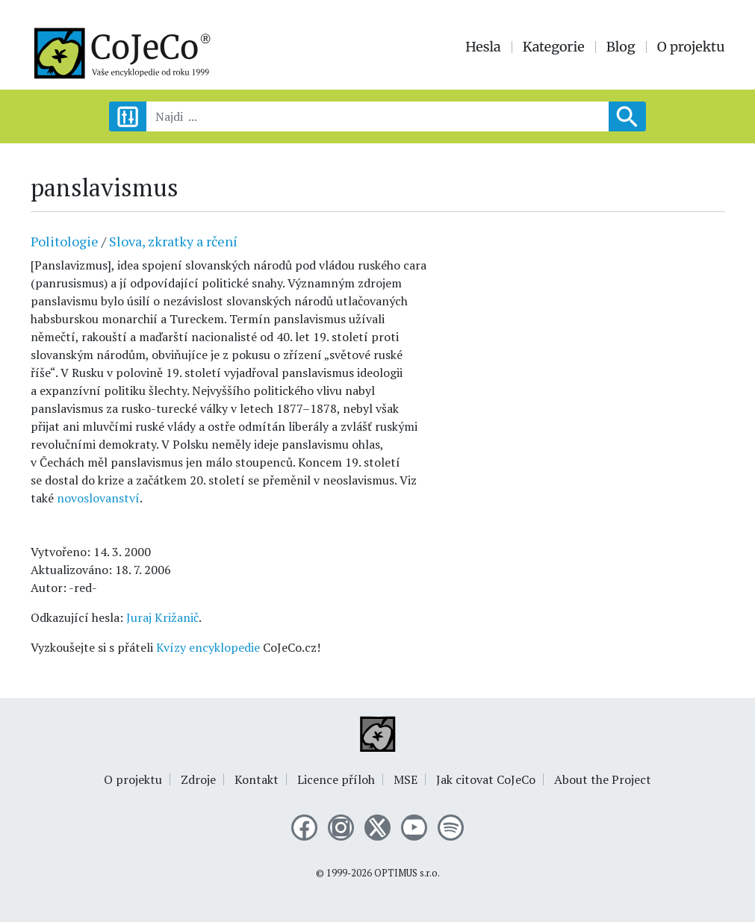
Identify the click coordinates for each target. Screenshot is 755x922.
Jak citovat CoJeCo (485, 779)
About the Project (602, 779)
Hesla (483, 47)
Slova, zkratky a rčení (173, 241)
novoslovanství (98, 498)
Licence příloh (336, 779)
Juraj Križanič (162, 617)
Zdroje (198, 779)
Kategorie (554, 47)
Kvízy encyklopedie (208, 647)
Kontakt (256, 779)
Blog (621, 47)
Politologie (65, 241)
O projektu (691, 47)
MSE (405, 779)
